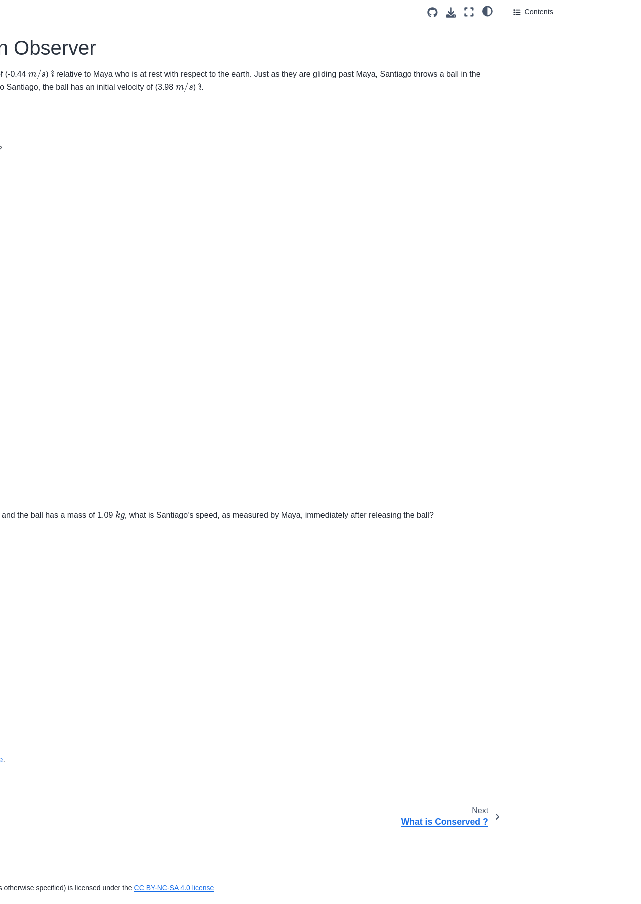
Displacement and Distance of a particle (64, 717)
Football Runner (38, 632)
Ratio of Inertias (38, 82)
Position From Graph (46, 739)
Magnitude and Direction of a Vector (59, 488)
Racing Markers (38, 664)
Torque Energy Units (45, 265)
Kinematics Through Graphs (58, 878)
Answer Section (546, 45)
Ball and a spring (40, 616)
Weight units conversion (51, 297)
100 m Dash (32, 847)
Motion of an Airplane (47, 526)
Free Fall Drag (36, 648)
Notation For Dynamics (49, 51)
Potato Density (36, 218)
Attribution (529, 114)
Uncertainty (31, 202)
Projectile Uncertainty (47, 186)
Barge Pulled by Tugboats (54, 451)
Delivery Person (38, 371)
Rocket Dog (32, 679)
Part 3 (522, 72)
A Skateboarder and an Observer (52, 104)
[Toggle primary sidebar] (145, 12)
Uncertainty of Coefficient (53, 170)
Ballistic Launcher (41, 435)
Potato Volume (36, 313)
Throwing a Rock (40, 831)
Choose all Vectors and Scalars (63, 466)
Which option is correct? (51, 19)
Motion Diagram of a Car (52, 894)
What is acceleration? (47, 584)
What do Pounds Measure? (56, 234)
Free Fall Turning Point (49, 799)
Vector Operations (42, 510)
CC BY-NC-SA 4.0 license (446, 888)
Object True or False (45, 329)
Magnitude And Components (58, 387)
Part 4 (522, 86)
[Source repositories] (432, 12)
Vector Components (44, 403)
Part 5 (522, 100)
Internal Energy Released (53, 35)
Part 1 (523, 31)
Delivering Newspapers (50, 863)
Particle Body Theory (46, 66)
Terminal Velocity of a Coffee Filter (58, 148)
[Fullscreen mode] (469, 12)
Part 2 (522, 59)
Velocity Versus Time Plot (53, 755)
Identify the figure (40, 419)
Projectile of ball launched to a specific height (61, 777)
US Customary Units (45, 281)
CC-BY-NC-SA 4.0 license (298, 799)
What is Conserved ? (46, 126)
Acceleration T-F (39, 568)
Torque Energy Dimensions (56, 249)
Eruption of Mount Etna (50, 815)
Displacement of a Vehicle (54, 695)
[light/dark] (487, 10)
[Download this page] (451, 12)
